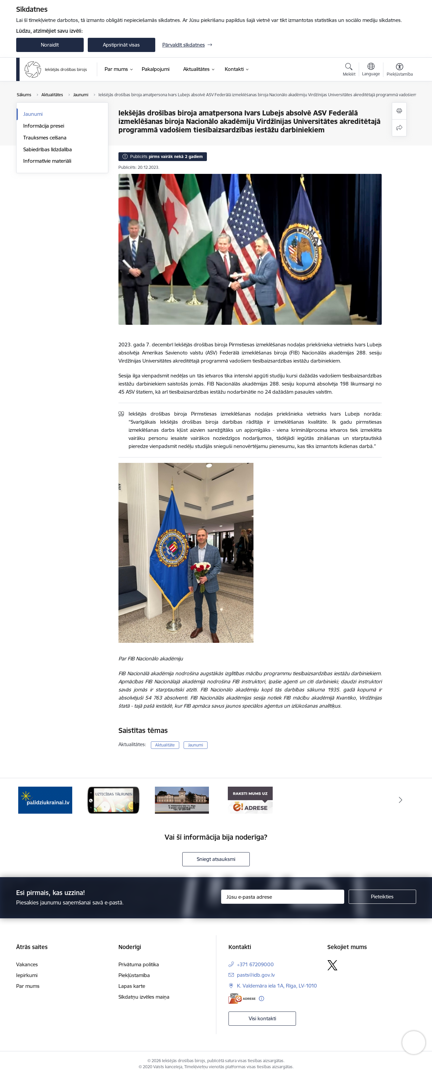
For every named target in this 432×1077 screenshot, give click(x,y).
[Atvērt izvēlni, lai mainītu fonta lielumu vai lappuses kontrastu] (399, 70)
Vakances (27, 964)
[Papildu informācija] (261, 998)
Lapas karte (131, 986)
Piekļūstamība (134, 975)
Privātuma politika (138, 964)
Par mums (27, 986)
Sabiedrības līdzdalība (47, 149)
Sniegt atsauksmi (216, 859)
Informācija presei (43, 126)
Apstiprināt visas (121, 45)
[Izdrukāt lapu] (399, 111)
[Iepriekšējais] (31, 800)
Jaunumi (33, 114)
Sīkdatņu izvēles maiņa (143, 997)
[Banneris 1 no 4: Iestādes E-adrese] (250, 799)
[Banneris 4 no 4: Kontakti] (182, 799)
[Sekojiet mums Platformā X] (332, 965)
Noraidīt (50, 45)
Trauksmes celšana (44, 137)
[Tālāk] (400, 800)
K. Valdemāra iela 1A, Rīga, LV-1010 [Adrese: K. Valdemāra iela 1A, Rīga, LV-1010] (277, 985)
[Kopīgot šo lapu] (399, 128)
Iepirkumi (26, 975)
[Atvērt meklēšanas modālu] (349, 70)
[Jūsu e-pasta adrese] (282, 897)
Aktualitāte (165, 744)
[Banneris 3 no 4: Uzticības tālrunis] (113, 799)
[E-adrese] (241, 998)
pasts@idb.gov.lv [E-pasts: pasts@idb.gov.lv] (256, 975)
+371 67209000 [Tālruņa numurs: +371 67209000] (255, 964)
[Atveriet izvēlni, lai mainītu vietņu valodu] (371, 70)
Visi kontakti (262, 1018)
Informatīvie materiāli (47, 161)
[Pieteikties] (382, 897)
